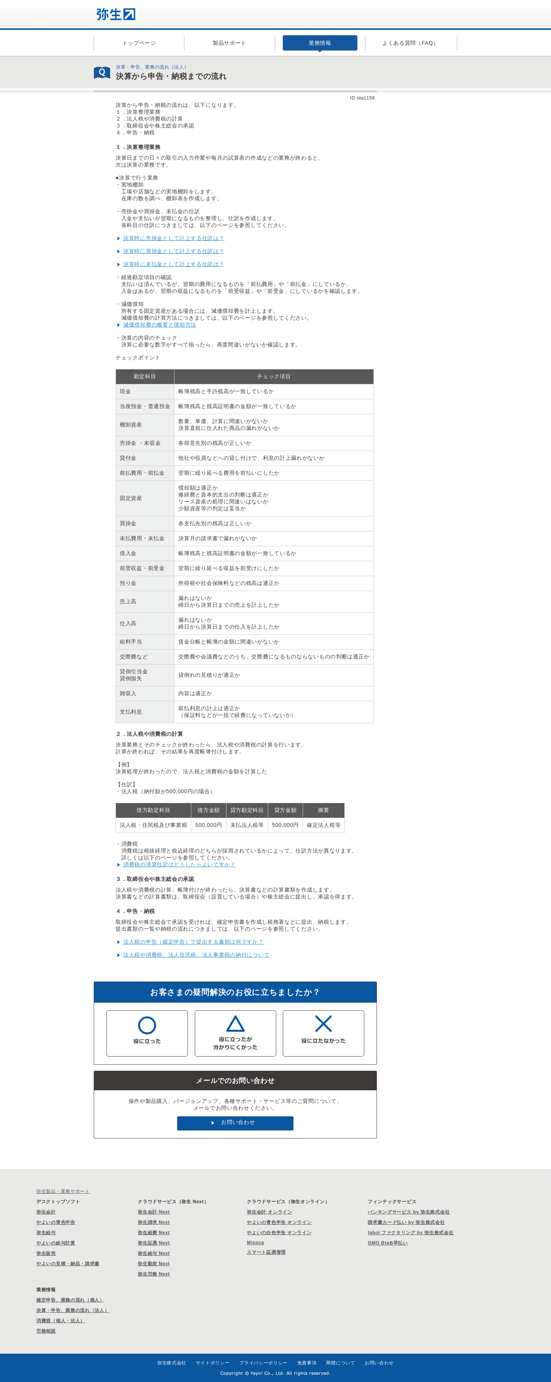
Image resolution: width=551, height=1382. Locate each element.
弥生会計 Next (154, 1212)
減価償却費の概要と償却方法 (159, 325)
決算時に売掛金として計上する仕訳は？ (174, 238)
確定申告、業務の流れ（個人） (70, 1300)
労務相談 (46, 1331)
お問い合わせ (238, 1122)
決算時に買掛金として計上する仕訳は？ (174, 251)
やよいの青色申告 (55, 1222)
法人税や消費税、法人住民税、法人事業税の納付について (196, 955)
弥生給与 (46, 1232)
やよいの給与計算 (55, 1243)
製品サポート (229, 43)
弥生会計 (46, 1212)
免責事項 (307, 1363)
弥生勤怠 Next (154, 1263)
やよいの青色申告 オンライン (279, 1222)
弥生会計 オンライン (269, 1212)
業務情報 (320, 43)
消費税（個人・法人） (60, 1320)
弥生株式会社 (171, 1363)
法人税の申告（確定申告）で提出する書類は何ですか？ (193, 942)
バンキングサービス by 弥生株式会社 (409, 1212)
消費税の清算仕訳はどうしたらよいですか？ (179, 864)
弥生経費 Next (154, 1232)
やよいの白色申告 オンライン (279, 1232)
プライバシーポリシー (263, 1363)
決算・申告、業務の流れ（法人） (72, 1310)
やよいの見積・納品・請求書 (67, 1263)
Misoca (255, 1242)
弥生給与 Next (154, 1253)
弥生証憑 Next (154, 1243)
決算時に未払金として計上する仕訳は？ (174, 264)
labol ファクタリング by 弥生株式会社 (410, 1232)
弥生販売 (46, 1253)
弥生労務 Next (154, 1274)
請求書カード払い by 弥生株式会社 (406, 1222)
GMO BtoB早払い (388, 1243)
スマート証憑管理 (266, 1252)
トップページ (139, 43)
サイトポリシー (213, 1363)
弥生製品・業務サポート (63, 1191)
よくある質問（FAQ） (410, 43)
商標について (340, 1363)
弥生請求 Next (154, 1222)
